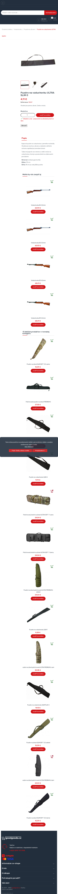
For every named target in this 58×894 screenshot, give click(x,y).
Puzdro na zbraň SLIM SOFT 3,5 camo (38, 364)
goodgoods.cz (16, 888)
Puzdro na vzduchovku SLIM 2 (38, 477)
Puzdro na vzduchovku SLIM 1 (38, 630)
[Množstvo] (28, 115)
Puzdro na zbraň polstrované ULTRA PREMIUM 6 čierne (38, 780)
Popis (24, 138)
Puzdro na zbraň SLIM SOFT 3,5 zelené (38, 742)
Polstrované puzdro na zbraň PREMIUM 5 (38, 402)
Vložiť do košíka (45, 115)
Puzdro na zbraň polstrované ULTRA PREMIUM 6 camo (38, 667)
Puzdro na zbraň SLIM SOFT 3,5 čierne (38, 818)
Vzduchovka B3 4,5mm (38, 280)
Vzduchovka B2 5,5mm (38, 243)
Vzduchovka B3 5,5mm (38, 318)
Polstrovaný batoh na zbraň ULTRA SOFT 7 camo (38, 515)
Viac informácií (29, 446)
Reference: (24, 102)
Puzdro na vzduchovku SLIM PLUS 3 (38, 705)
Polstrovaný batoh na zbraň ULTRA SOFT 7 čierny (38, 552)
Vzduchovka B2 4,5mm (38, 205)
